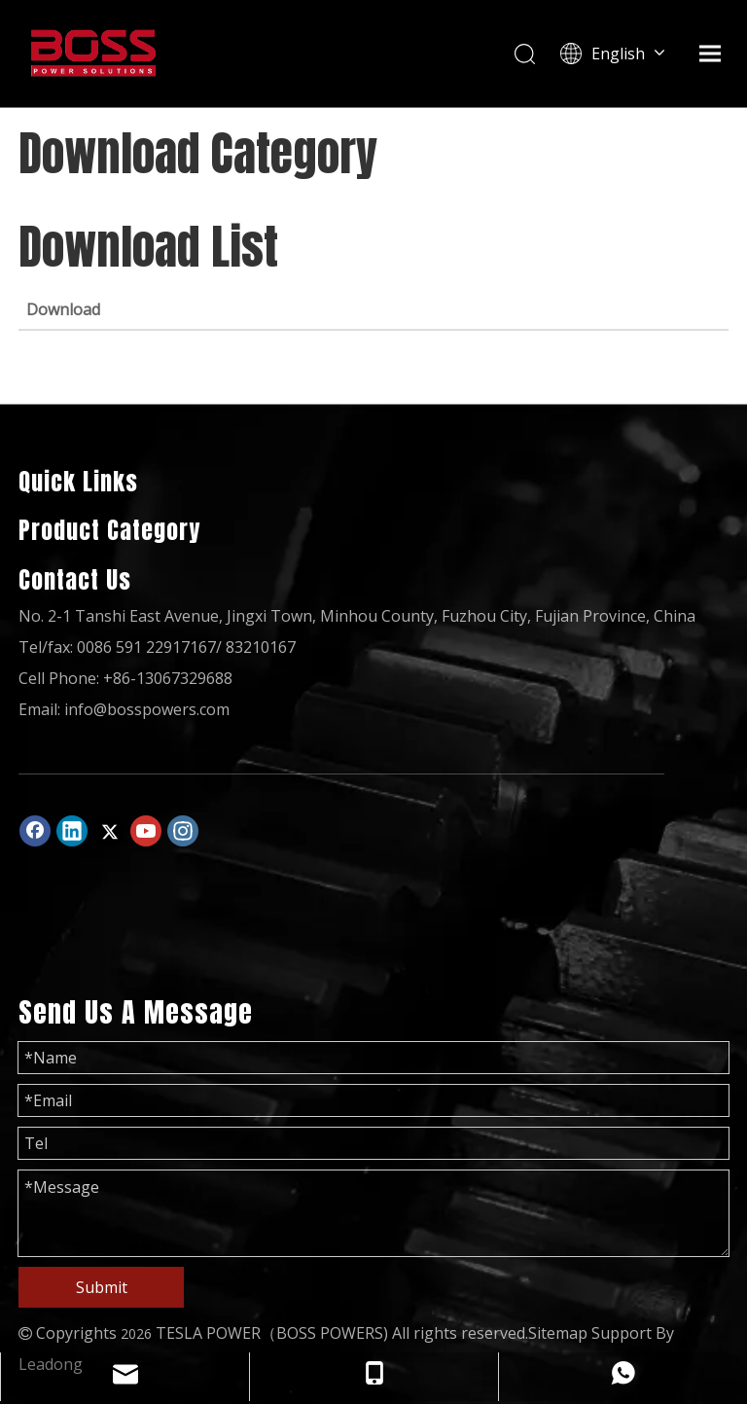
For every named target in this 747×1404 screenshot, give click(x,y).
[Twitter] (108, 830)
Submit (101, 1287)
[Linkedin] (72, 830)
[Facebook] (35, 830)
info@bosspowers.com (147, 709)
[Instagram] (182, 830)
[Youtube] (145, 830)
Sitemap (557, 1333)
